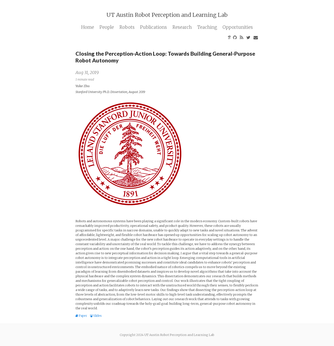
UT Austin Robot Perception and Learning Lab (167, 14)
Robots (127, 27)
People (106, 27)
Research (182, 27)
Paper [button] (81, 316)
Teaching (207, 27)
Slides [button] (96, 316)
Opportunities (238, 27)
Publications (153, 27)
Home (87, 27)
